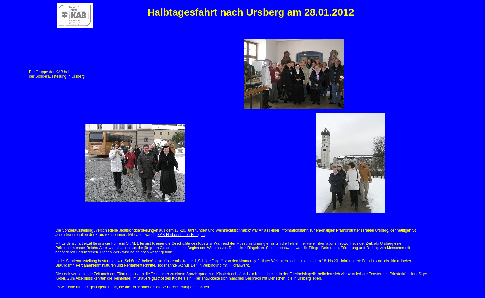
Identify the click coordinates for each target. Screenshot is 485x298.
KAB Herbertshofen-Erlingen (181, 235)
